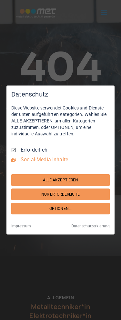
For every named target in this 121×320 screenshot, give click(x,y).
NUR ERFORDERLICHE (60, 194)
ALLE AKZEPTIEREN (60, 180)
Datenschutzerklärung (90, 226)
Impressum (21, 226)
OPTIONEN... (60, 208)
